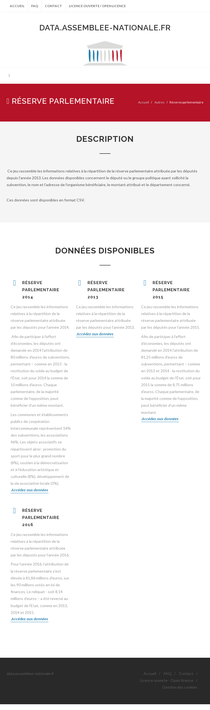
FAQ (34, 6)
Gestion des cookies (179, 687)
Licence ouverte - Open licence (166, 680)
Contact (53, 6)
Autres (159, 102)
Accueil (17, 6)
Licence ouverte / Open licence (97, 6)
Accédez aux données (29, 489)
